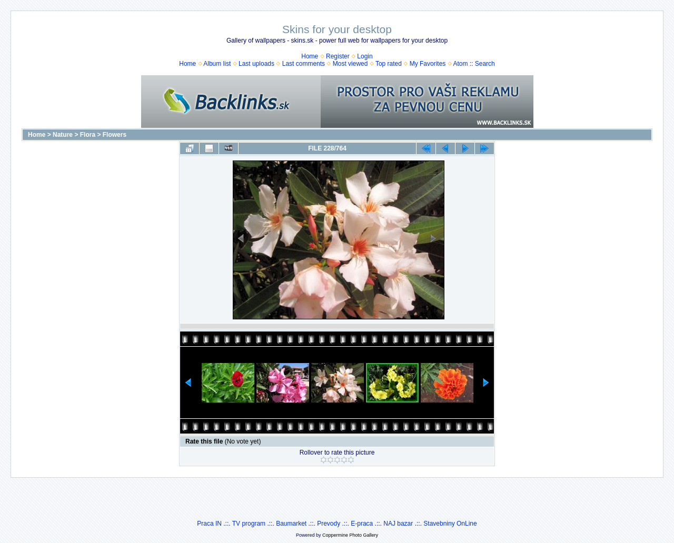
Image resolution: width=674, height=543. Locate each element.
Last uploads (256, 63)
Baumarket (291, 523)
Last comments (303, 63)
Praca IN (209, 523)
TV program (248, 523)
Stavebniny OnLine (450, 523)
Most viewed (350, 63)
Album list (217, 63)
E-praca (362, 523)
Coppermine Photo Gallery (350, 535)
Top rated (388, 63)
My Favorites (428, 63)
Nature (63, 134)
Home (309, 56)
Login (364, 56)
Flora (87, 134)
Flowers (114, 134)
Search (485, 63)
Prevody (328, 523)
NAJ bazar (398, 523)
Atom (460, 63)
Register (338, 56)
